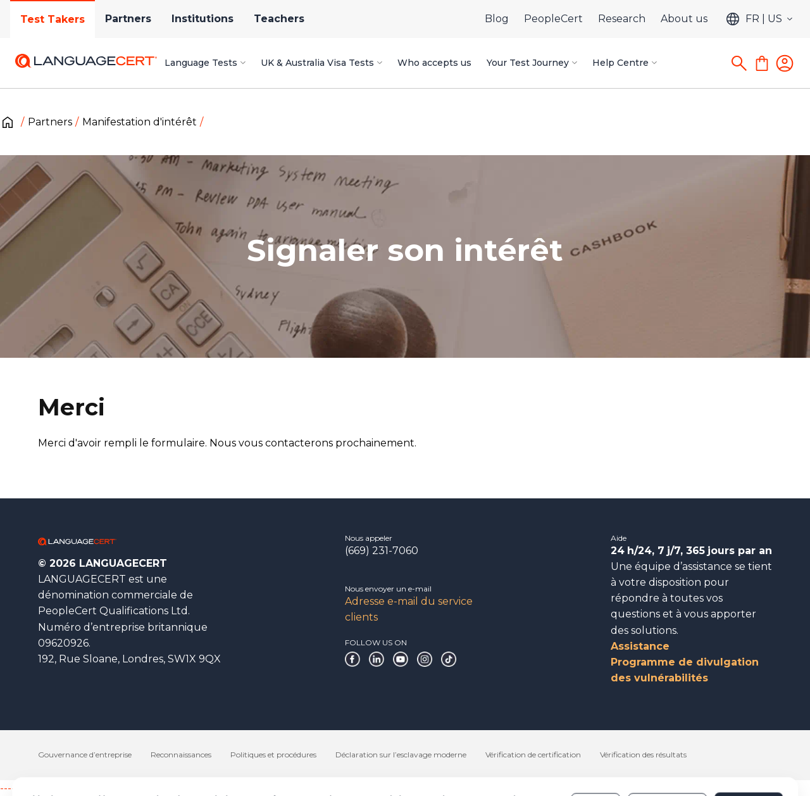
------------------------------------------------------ (102, 788)
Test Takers (52, 19)
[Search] (739, 63)
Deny (595, 751)
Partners (128, 19)
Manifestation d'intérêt (139, 122)
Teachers (279, 19)
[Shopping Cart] (762, 63)
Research (621, 19)
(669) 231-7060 (381, 551)
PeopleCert (553, 19)
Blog (497, 19)
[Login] (785, 63)
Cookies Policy (340, 757)
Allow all (748, 751)
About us (684, 19)
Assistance (640, 646)
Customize (667, 751)
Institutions (202, 19)
